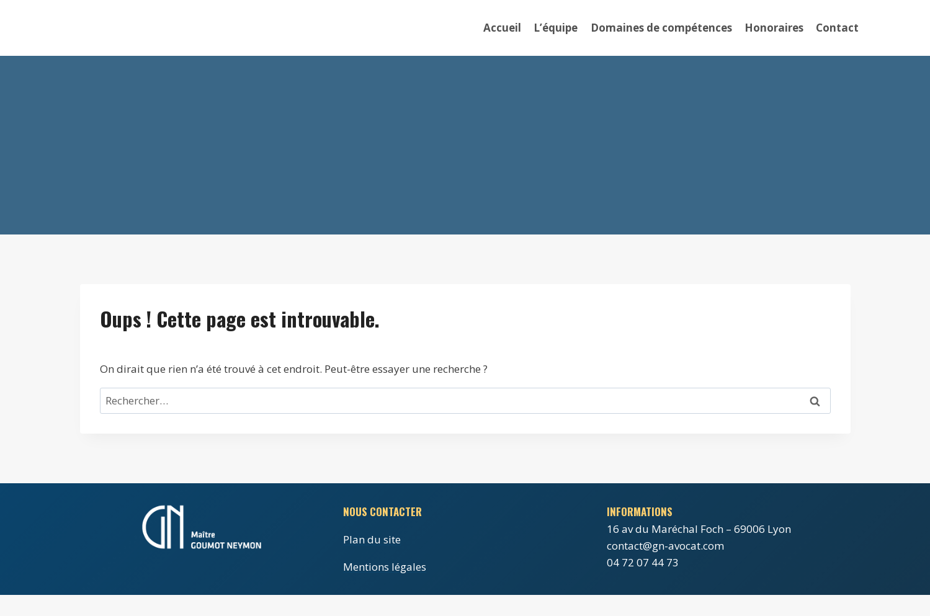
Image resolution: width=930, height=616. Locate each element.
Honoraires (773, 27)
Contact (837, 27)
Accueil (502, 27)
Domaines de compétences (661, 27)
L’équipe (556, 27)
